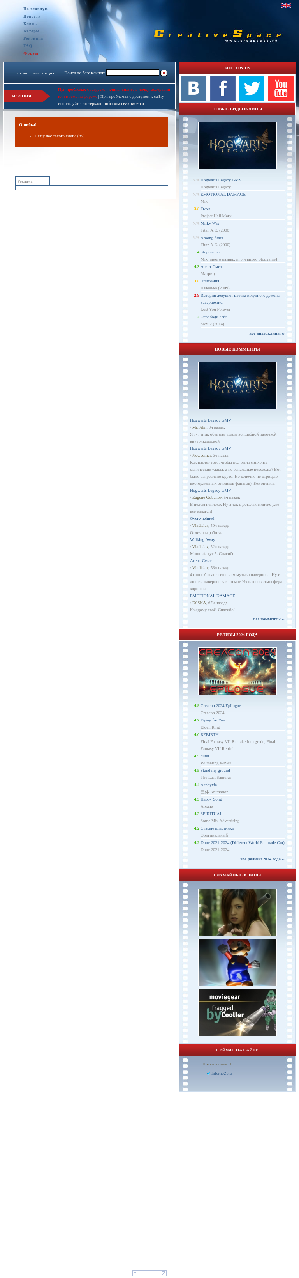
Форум (31, 53)
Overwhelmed (202, 518)
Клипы (30, 23)
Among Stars (212, 237)
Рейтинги (33, 38)
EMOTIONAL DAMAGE (223, 194)
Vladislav (200, 525)
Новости (32, 16)
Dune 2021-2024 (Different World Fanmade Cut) (243, 842)
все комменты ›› (269, 618)
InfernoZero (221, 1073)
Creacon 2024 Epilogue (221, 705)
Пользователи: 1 (217, 1064)
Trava (205, 208)
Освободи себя (214, 316)
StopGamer (210, 252)
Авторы (31, 31)
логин (21, 73)
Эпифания (210, 280)
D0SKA (199, 602)
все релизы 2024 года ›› (262, 858)
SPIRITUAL (211, 813)
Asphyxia (209, 784)
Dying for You (213, 720)
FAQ (27, 46)
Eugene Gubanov (207, 497)
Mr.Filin (199, 427)
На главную (35, 9)
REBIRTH (209, 734)
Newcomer (201, 455)
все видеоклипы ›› (267, 333)
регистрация (43, 73)
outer (205, 755)
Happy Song (211, 799)
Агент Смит (211, 266)
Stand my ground (215, 770)
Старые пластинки (217, 828)
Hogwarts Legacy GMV (221, 179)
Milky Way (210, 223)
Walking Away (202, 539)
